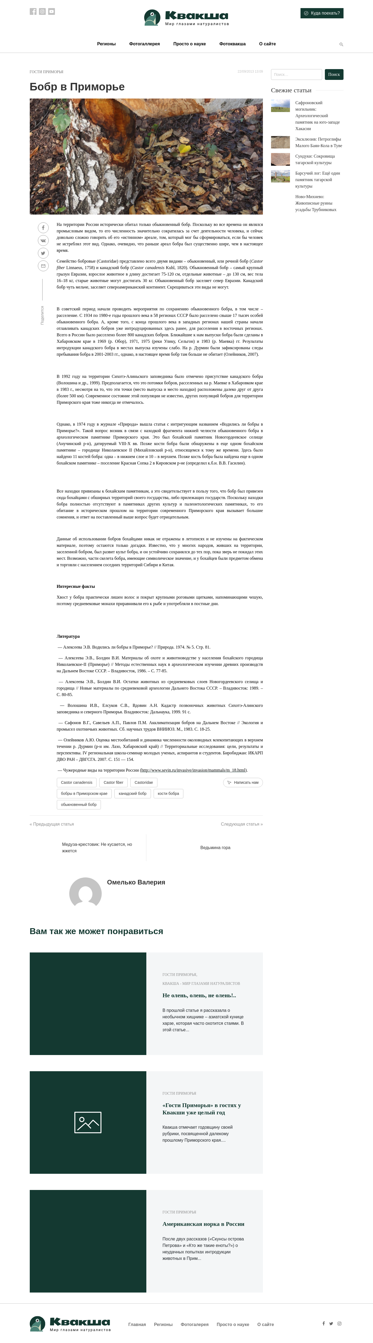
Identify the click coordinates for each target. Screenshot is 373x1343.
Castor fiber (113, 782)
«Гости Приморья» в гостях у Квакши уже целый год (202, 1108)
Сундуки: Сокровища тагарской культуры (315, 159)
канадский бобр (132, 793)
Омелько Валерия (136, 882)
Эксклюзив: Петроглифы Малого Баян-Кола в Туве (318, 142)
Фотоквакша (232, 44)
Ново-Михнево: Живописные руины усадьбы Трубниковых (315, 203)
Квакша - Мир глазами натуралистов (201, 984)
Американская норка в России (204, 1223)
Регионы (106, 44)
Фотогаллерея (144, 44)
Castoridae (144, 782)
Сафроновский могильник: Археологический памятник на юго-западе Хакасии (317, 115)
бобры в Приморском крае (84, 793)
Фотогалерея (195, 1324)
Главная (137, 1324)
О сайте (267, 44)
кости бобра (168, 793)
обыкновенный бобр (79, 804)
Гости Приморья (47, 72)
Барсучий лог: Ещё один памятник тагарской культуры (317, 179)
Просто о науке (189, 44)
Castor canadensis (77, 782)
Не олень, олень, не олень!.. (199, 995)
